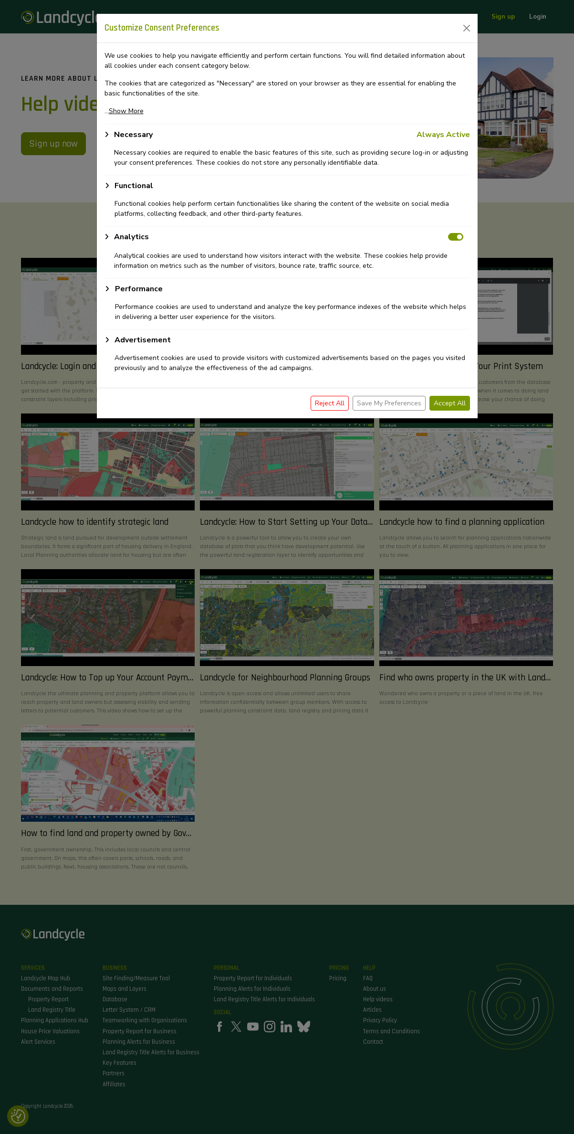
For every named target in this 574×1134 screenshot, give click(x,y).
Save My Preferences (389, 403)
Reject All (329, 403)
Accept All (450, 403)
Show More (126, 111)
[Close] (466, 28)
